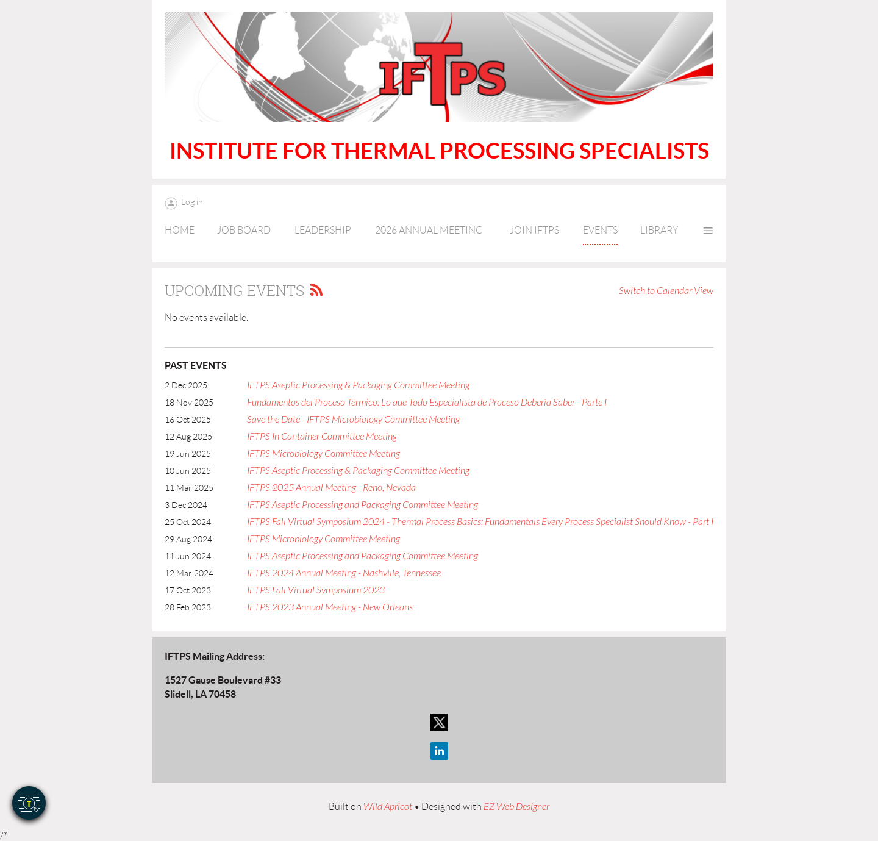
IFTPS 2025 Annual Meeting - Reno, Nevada (331, 487)
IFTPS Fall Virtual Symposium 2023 (316, 590)
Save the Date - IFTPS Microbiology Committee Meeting (353, 419)
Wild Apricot (387, 806)
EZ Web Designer (516, 806)
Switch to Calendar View (666, 290)
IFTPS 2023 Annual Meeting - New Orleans (330, 607)
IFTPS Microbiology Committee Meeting (323, 453)
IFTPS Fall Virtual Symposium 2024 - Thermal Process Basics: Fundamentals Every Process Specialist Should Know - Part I (480, 522)
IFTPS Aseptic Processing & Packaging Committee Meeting (358, 385)
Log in (192, 202)
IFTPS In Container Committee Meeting (322, 436)
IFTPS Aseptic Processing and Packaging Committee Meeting (362, 504)
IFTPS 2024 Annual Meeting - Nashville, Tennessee (344, 573)
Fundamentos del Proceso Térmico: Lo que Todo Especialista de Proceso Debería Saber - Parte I (427, 402)
